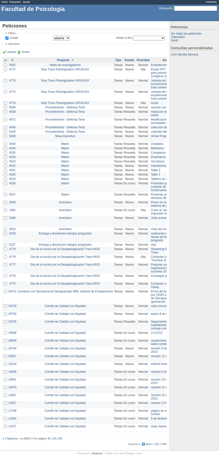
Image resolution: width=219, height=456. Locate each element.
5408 (12, 136)
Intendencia (158, 166)
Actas (154, 103)
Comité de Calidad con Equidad (65, 306)
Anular (25, 51)
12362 (12, 418)
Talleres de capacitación (166, 179)
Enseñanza (158, 157)
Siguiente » (13, 438)
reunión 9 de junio (162, 371)
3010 (12, 229)
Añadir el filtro (124, 37)
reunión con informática (166, 107)
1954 (12, 210)
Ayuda (26, 1)
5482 (12, 65)
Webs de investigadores (65, 65)
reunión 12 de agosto (164, 356)
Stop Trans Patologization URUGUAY (65, 69)
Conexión (211, 1)
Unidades (157, 144)
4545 (12, 144)
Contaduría (158, 152)
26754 (12, 348)
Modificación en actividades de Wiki (163, 121)
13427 (12, 403)
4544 (12, 148)
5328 (12, 233)
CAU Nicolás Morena (184, 54)
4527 (12, 194)
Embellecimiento (161, 65)
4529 (12, 179)
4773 (12, 91)
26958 (12, 340)
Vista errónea (159, 218)
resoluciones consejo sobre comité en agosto (166, 342)
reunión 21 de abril (163, 387)
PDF (164, 444)
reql (153, 244)
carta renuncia (160, 306)
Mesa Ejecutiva (65, 136)
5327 (12, 244)
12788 (12, 410)
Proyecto (63, 60)
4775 (12, 283)
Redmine (97, 453)
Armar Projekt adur (163, 136)
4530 (12, 174)
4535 (12, 152)
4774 (12, 80)
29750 (12, 314)
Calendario (178, 37)
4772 (12, 69)
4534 (12, 157)
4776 (12, 276)
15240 (12, 364)
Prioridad (143, 60)
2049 (12, 202)
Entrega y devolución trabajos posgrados (65, 233)
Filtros (11, 33)
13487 (12, 395)
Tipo (118, 60)
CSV (156, 444)
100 (54, 438)
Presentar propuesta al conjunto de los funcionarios (165, 187)
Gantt (174, 40)
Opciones (13, 43)
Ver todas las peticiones (186, 33)
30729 (12, 306)
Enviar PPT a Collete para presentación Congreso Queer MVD (165, 73)
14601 (12, 379)
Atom (149, 444)
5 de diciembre (160, 418)
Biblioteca (157, 148)
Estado (14, 37)
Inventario (65, 202)
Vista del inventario (163, 229)
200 (60, 438)
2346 (12, 218)
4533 (12, 161)
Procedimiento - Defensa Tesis (65, 107)
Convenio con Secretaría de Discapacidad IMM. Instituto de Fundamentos (65, 291)
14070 (12, 387)
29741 (12, 291)
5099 (12, 107)
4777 (12, 264)
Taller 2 (155, 170)
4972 (12, 119)
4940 (12, 127)
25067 (12, 356)
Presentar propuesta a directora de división (165, 196)
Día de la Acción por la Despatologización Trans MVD (65, 249)
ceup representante (163, 426)
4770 (12, 103)
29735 (12, 321)
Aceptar (11, 51)
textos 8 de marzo (162, 314)
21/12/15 (156, 333)
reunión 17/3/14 (161, 403)
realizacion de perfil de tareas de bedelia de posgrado (165, 237)
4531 (12, 170)
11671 (12, 426)
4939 (12, 111)
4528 (12, 183)
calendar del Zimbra (164, 131)
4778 (12, 257)
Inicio (4, 1)
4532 (12, 166)
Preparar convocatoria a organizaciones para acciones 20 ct (166, 268)
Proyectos (15, 1)
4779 (12, 249)
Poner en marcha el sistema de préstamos (165, 204)
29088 (12, 333)
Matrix (65, 144)
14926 (12, 371)
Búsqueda (165, 8)
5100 (12, 131)
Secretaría (157, 161)
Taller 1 (155, 174)
